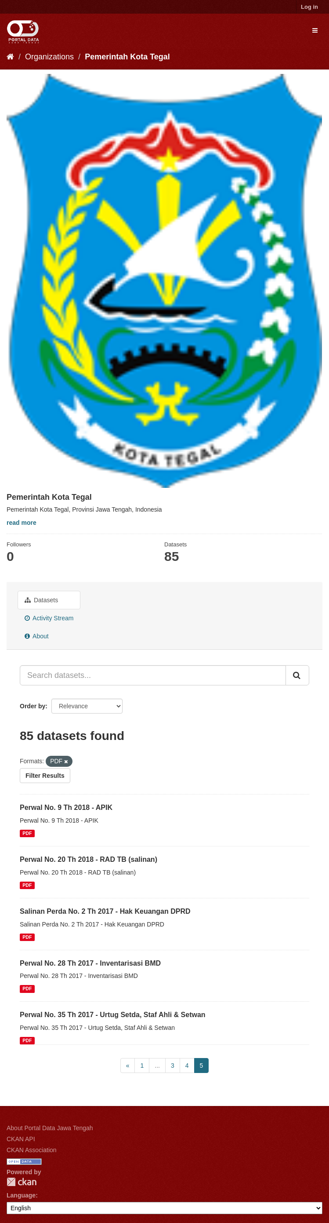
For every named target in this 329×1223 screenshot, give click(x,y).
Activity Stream (49, 618)
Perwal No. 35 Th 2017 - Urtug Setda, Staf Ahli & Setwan (113, 1014)
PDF (27, 833)
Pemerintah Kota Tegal (127, 56)
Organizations (49, 56)
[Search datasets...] (153, 675)
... (157, 1065)
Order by (32, 706)
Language (21, 1195)
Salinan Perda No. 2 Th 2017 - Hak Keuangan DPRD (105, 911)
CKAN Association (32, 1149)
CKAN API (21, 1138)
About (37, 636)
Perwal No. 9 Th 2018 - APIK (66, 807)
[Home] (10, 56)
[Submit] (297, 675)
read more (21, 522)
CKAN (21, 1181)
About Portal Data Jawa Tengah (50, 1127)
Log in (309, 7)
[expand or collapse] (314, 30)
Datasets (41, 600)
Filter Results (45, 775)
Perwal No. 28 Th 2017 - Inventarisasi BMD (90, 963)
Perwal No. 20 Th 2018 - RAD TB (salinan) (88, 859)
